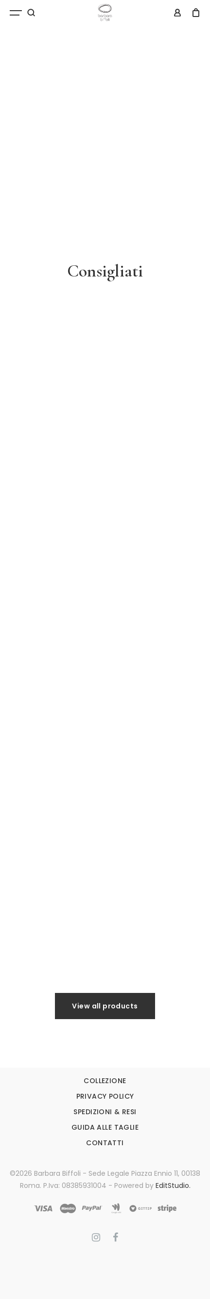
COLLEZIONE (105, 1081)
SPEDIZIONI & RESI (104, 1112)
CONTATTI (104, 1143)
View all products (105, 1006)
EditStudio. (173, 1185)
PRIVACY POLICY (105, 1096)
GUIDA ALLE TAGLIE (105, 1127)
